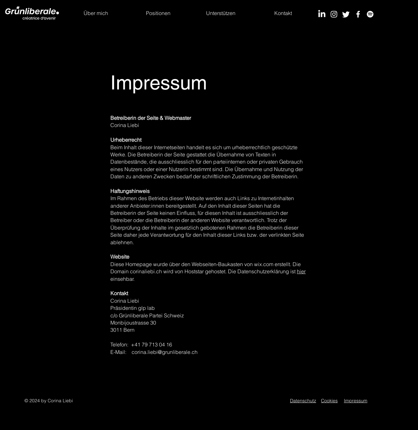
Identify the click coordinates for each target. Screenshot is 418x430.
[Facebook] (358, 14)
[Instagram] (334, 14)
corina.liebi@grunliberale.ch (165, 352)
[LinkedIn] (321, 14)
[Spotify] (370, 14)
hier (301, 271)
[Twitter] (346, 14)
